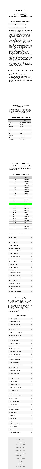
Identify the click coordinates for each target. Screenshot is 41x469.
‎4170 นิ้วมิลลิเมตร (13, 412)
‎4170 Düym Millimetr (13, 381)
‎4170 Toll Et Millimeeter (14, 337)
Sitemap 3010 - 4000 (20, 450)
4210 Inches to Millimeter (15, 275)
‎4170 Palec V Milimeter (14, 407)
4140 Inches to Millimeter (15, 256)
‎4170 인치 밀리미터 (13, 398)
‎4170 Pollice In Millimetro (15, 351)
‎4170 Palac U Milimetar (14, 346)
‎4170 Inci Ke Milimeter (14, 393)
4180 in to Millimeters (14, 267)
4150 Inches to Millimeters (15, 259)
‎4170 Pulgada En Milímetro (15, 335)
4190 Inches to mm (13, 270)
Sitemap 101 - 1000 (20, 442)
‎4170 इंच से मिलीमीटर (13, 390)
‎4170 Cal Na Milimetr (14, 362)
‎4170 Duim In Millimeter (14, 376)
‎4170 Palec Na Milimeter (14, 370)
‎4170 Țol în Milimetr (13, 367)
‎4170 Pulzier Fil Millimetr (14, 357)
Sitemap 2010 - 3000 (20, 447)
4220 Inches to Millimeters (15, 278)
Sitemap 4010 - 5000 (20, 453)
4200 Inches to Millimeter (15, 272)
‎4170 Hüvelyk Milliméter (14, 348)
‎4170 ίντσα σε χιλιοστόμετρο (15, 332)
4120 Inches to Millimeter (15, 250)
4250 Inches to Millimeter (15, 286)
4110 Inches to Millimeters (15, 248)
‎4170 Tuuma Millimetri (14, 340)
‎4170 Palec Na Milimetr (14, 324)
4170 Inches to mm (13, 264)
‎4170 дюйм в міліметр (14, 421)
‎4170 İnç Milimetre (13, 418)
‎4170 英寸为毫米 (13, 426)
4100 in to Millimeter (13, 245)
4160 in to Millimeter (13, 261)
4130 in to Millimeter (13, 253)
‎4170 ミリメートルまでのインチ (16, 395)
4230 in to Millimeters (14, 280)
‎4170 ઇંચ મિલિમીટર (13, 415)
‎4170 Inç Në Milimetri (14, 409)
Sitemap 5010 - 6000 (20, 455)
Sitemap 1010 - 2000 (20, 444)
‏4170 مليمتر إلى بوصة (14, 378)
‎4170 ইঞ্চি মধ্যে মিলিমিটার (14, 384)
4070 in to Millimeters (14, 237)
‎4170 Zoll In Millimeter (14, 329)
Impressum (20, 463)
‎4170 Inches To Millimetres (15, 432)
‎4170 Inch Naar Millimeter (15, 359)
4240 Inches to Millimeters (15, 283)
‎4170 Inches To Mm (13, 318)
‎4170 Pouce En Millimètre (15, 343)
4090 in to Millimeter (13, 242)
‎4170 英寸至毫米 (13, 429)
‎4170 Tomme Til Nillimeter (15, 327)
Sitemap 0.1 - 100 (20, 439)
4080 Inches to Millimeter (15, 240)
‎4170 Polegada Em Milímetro (16, 365)
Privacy (20, 461)
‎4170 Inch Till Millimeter (14, 373)
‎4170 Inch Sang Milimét (14, 423)
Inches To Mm (20, 10)
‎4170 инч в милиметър (14, 321)
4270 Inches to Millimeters (15, 291)
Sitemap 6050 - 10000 (20, 458)
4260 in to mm (12, 289)
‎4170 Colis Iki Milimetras (14, 354)
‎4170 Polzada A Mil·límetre (15, 387)
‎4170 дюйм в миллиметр (15, 404)
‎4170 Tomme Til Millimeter (15, 401)
